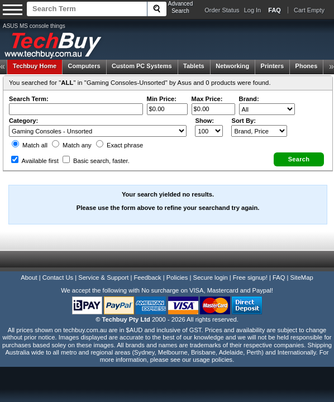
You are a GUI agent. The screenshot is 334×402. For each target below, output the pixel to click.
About (29, 267)
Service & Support (103, 267)
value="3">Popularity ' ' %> (260, 124)
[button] (299, 152)
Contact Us (57, 267)
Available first (34, 153)
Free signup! (250, 267)
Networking (232, 64)
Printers (272, 64)
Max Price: (206, 91)
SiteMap (301, 267)
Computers (84, 64)
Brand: (248, 91)
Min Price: (161, 91)
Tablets (193, 64)
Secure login (210, 267)
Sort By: (244, 113)
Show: (204, 113)
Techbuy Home (34, 64)
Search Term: (28, 91)
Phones (306, 64)
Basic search (95, 153)
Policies (177, 267)
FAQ (279, 267)
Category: (22, 113)
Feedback (147, 267)
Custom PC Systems (142, 64)
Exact (119, 138)
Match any (71, 138)
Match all (29, 138)
